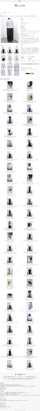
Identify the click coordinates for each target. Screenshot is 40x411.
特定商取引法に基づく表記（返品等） (26, 67)
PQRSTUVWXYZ (5, 12)
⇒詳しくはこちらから (3, 397)
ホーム (1, 12)
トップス (4, 13)
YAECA (9, 12)
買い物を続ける (23, 70)
